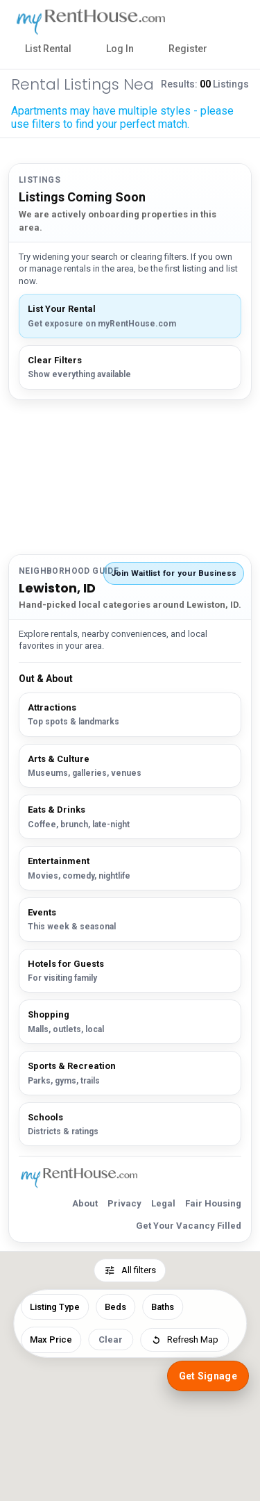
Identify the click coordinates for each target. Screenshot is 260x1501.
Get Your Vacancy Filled (188, 1225)
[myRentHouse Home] (98, 21)
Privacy (124, 1203)
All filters (130, 1270)
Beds (115, 1307)
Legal (163, 1203)
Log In (120, 48)
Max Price (51, 1339)
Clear (110, 1339)
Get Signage (208, 1376)
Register (187, 48)
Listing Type (55, 1307)
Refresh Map (184, 1339)
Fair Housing (213, 1203)
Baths (162, 1307)
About (85, 1203)
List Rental (48, 48)
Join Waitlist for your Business (173, 573)
